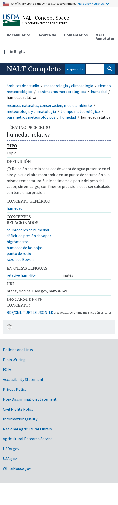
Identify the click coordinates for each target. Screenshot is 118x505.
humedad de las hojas (25, 247)
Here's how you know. (91, 3)
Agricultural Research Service (27, 438)
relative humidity (21, 275)
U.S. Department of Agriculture (44, 23)
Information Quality (20, 418)
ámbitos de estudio (23, 85)
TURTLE (30, 312)
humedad (99, 91)
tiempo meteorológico (80, 111)
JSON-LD (45, 312)
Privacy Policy (14, 389)
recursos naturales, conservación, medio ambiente (49, 105)
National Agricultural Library (27, 428)
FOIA (7, 369)
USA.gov (10, 458)
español (73, 68)
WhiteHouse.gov (17, 468)
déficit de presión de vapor (29, 235)
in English (19, 51)
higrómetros (18, 241)
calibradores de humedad (28, 229)
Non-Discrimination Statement (30, 399)
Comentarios (76, 34)
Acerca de (47, 34)
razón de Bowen (20, 259)
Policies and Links (18, 349)
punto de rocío (19, 253)
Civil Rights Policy (18, 409)
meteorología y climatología (68, 85)
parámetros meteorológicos (61, 91)
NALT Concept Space (45, 17)
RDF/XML (14, 312)
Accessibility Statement (23, 379)
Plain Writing (14, 359)
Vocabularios (19, 34)
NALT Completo (34, 69)
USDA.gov (11, 448)
